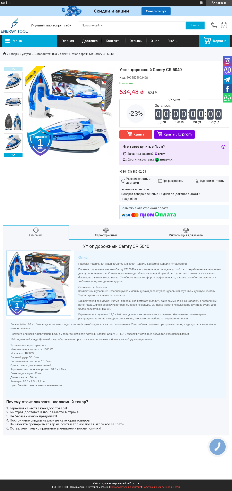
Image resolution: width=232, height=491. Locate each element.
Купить (139, 134)
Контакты (113, 41)
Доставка (90, 41)
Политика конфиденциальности (161, 487)
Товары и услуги (20, 54)
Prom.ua (134, 483)
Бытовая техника (45, 54)
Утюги (64, 54)
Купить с (178, 134)
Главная (67, 41)
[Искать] (195, 25)
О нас (155, 41)
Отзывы (136, 41)
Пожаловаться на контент (125, 487)
